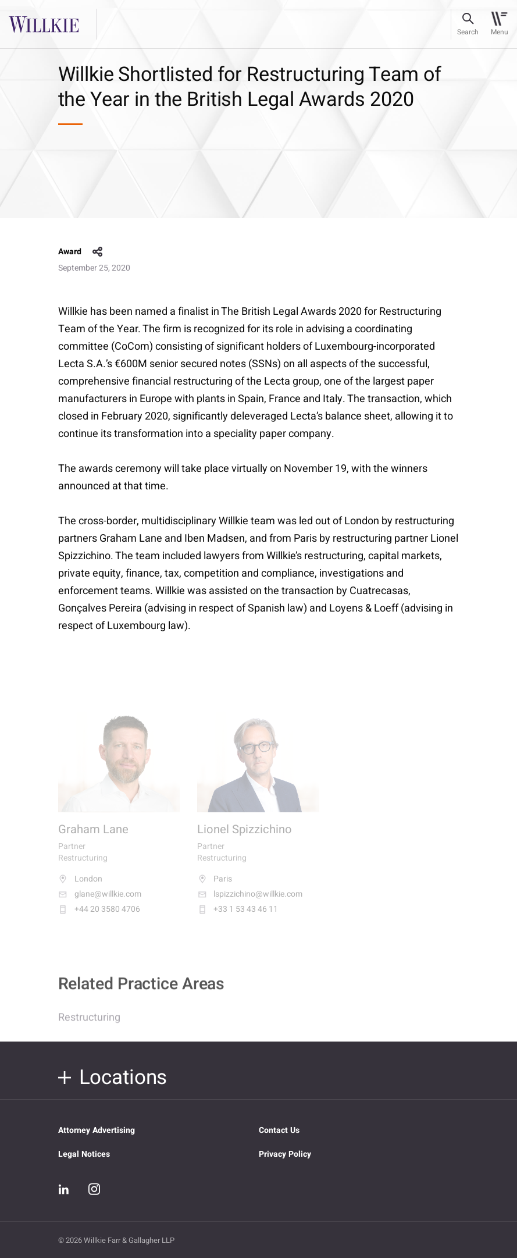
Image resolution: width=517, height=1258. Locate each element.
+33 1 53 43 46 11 (237, 917)
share (97, 252)
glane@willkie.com (99, 902)
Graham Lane (93, 837)
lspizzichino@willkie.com (249, 902)
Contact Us (279, 1130)
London (80, 887)
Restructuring (89, 1024)
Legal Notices (84, 1154)
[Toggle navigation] (499, 24)
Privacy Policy (285, 1154)
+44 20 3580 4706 (99, 917)
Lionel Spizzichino (244, 837)
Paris (214, 887)
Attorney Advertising (96, 1130)
